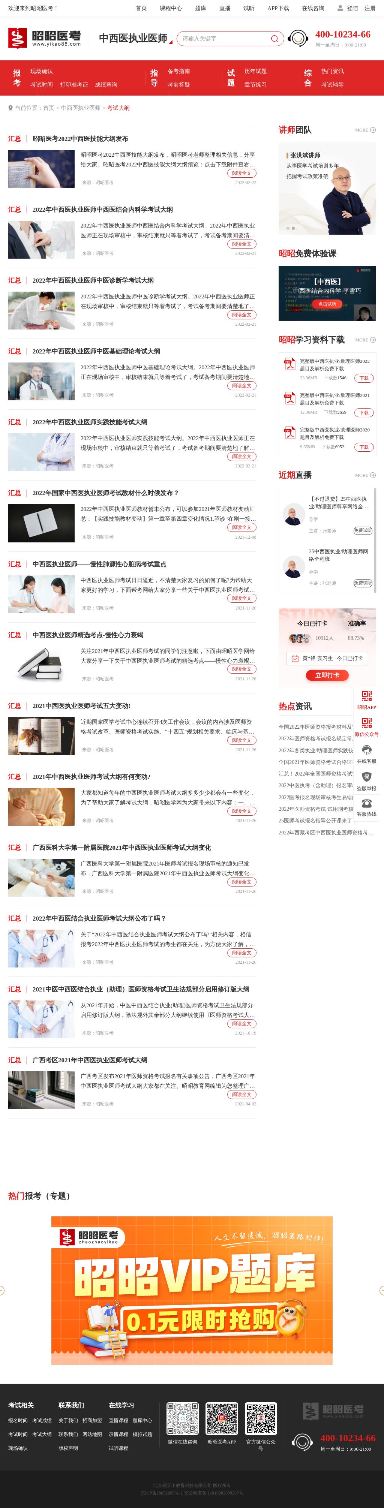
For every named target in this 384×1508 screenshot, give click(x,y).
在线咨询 (313, 8)
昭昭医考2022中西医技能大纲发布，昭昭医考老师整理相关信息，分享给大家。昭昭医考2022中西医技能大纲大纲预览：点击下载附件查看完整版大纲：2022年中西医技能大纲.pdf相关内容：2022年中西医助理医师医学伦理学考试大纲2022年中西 (168, 160)
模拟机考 (255, 58)
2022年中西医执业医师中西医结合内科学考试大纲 (90, 209)
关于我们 (68, 1420)
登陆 (352, 8)
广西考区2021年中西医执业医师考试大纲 (77, 1060)
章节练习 (255, 85)
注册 (370, 8)
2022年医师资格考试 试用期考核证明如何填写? (327, 809)
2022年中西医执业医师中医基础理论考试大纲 (84, 351)
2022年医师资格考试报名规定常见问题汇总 (327, 738)
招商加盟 (92, 1420)
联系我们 (68, 1434)
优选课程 (332, 58)
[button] (288, 228)
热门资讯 (332, 71)
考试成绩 (42, 1420)
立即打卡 (327, 675)
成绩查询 (106, 85)
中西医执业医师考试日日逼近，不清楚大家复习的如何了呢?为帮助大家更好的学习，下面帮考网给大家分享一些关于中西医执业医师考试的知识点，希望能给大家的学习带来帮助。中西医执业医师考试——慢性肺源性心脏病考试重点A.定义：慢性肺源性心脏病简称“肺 (168, 586)
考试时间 (41, 85)
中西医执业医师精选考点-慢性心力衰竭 (75, 635)
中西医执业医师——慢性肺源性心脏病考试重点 (87, 564)
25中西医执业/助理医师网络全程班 (338, 555)
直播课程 (118, 1420)
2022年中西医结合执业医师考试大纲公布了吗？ (87, 918)
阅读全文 (242, 173)
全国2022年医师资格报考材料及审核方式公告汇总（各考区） (327, 727)
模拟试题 (142, 1434)
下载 (364, 378)
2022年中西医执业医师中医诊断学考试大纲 (81, 280)
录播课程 (118, 1434)
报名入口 (106, 58)
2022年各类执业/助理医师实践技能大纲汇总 (327, 750)
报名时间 (74, 58)
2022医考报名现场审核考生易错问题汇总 (326, 797)
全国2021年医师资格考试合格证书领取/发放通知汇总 (327, 762)
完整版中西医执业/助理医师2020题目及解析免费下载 (335, 433)
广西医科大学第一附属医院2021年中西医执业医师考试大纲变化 (109, 847)
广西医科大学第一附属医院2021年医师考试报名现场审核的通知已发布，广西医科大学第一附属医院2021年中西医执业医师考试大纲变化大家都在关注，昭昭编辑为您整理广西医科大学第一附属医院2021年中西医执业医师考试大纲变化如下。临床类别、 (168, 869)
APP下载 (278, 8)
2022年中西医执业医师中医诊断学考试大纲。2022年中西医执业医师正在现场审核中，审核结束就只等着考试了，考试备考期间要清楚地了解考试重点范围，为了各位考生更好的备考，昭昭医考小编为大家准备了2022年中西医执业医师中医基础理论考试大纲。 (168, 302)
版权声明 (68, 1448)
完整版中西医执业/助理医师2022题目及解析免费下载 (335, 364)
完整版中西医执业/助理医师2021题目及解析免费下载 (335, 399)
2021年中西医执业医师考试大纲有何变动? (79, 776)
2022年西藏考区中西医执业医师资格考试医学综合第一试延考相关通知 (327, 833)
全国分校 (332, 98)
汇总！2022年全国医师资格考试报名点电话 (327, 774)
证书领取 (41, 98)
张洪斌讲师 (305, 156)
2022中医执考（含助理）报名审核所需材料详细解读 (327, 785)
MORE (361, 130)
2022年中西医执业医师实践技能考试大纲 (77, 422)
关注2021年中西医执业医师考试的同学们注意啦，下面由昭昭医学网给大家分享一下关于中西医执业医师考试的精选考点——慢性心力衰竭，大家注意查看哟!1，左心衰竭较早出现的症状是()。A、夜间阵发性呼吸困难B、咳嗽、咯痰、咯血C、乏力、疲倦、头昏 (168, 657)
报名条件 (41, 58)
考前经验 (179, 58)
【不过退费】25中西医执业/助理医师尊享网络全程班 (338, 503)
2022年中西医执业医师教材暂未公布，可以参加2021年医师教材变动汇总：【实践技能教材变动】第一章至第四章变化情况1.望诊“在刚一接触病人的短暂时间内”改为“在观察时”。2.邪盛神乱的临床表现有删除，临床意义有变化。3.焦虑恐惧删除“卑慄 (168, 515)
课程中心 (171, 8)
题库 (200, 8)
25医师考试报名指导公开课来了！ (318, 821)
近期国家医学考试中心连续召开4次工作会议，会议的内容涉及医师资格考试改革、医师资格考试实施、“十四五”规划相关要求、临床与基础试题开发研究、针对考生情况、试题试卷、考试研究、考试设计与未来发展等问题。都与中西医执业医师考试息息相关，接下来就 (168, 728)
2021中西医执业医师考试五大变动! (69, 706)
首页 (141, 8)
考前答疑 (179, 85)
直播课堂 (179, 98)
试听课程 (118, 1448)
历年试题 (255, 71)
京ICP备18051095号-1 (162, 1493)
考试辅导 (332, 85)
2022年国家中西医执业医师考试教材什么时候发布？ (93, 493)
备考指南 (179, 71)
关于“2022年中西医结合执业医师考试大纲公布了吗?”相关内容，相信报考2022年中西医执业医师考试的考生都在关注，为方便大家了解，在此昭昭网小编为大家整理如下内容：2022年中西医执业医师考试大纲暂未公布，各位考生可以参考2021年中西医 (168, 940)
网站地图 (92, 1434)
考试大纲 (118, 108)
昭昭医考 (105, 182)
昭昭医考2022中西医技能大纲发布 (68, 138)
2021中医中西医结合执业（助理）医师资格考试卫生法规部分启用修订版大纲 (128, 989)
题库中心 (142, 1420)
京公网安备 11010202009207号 (214, 1493)
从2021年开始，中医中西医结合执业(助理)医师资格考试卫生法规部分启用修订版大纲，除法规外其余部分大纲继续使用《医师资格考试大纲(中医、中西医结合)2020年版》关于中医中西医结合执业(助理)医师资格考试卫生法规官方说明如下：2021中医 (168, 1011)
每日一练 (255, 98)
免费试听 (363, 530)
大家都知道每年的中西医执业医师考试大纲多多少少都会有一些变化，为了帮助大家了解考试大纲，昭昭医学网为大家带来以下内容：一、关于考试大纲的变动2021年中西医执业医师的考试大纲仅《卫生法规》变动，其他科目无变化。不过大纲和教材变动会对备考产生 (168, 798)
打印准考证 (74, 85)
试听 (249, 8)
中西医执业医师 (80, 108)
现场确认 (41, 71)
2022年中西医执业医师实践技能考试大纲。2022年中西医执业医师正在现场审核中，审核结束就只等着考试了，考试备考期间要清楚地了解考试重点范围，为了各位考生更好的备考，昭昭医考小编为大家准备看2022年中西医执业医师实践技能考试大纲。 (168, 444)
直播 (225, 8)
